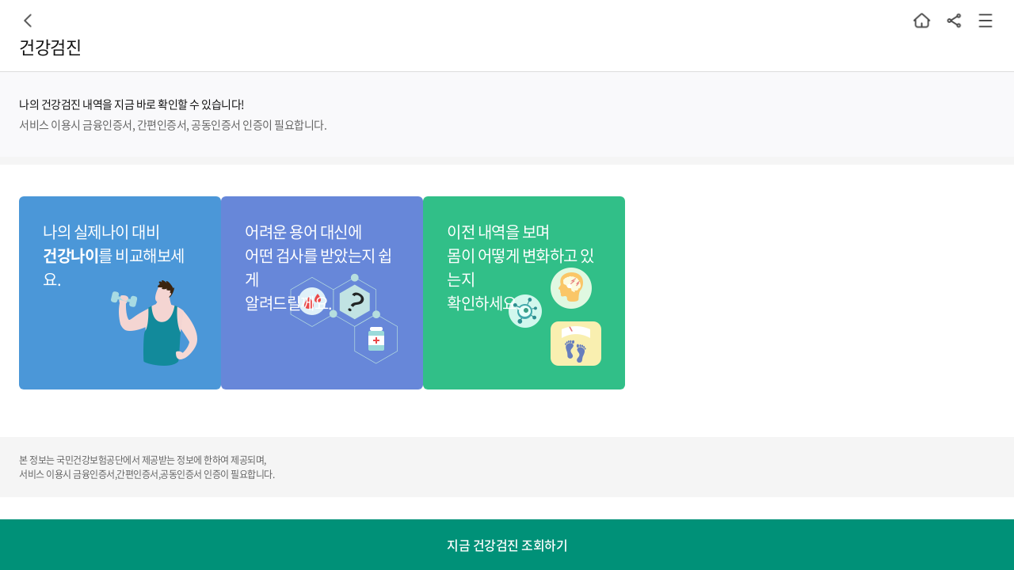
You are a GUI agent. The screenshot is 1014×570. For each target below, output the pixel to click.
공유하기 (953, 20)
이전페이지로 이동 (28, 20)
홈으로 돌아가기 (922, 20)
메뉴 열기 (985, 20)
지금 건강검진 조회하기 (507, 544)
